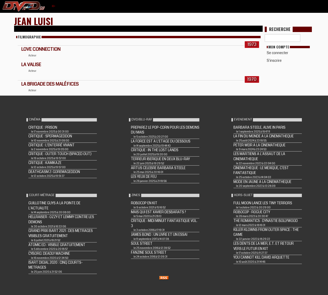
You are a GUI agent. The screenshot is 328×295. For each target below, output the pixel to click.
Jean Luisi (33, 21)
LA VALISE (31, 64)
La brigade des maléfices (50, 84)
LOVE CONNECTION (40, 49)
